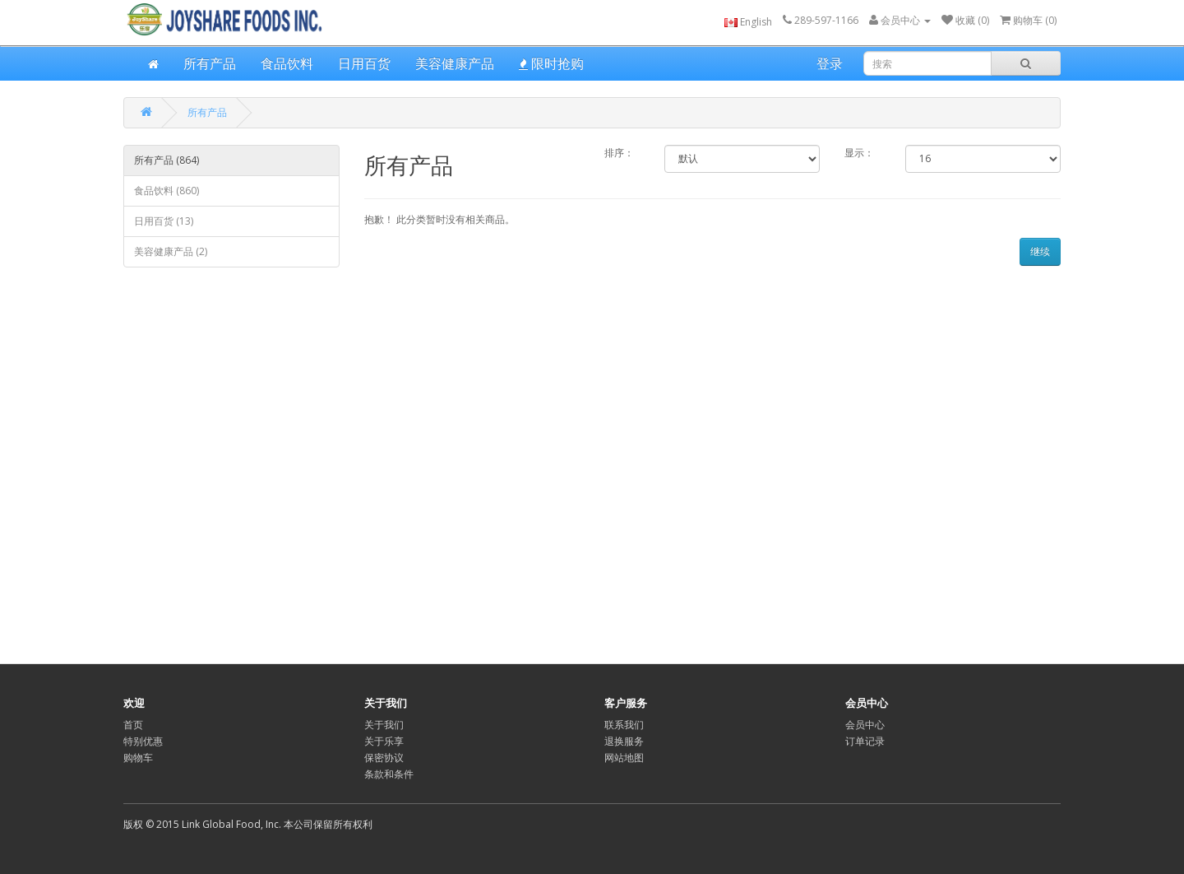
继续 (1040, 251)
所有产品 (209, 63)
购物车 (138, 758)
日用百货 (364, 63)
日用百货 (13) (163, 221)
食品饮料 (287, 63)
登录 (829, 63)
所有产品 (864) (166, 160)
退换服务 (624, 741)
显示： (859, 153)
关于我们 (384, 725)
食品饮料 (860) (166, 191)
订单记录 (865, 741)
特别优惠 (143, 741)
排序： (619, 153)
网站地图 (624, 758)
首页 (133, 725)
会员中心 (865, 725)
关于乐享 (384, 741)
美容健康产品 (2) (170, 251)
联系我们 (624, 725)
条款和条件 (389, 774)
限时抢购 (551, 63)
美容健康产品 (454, 63)
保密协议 (384, 758)
